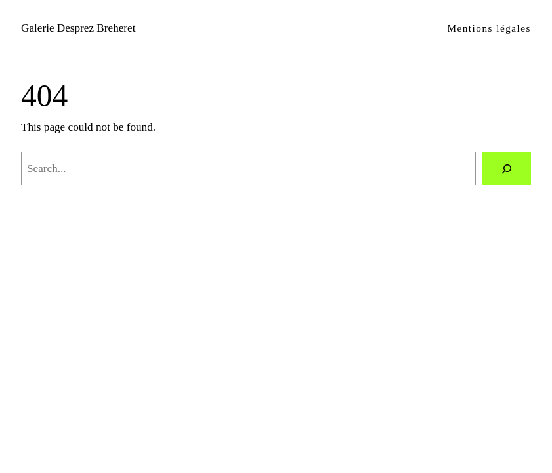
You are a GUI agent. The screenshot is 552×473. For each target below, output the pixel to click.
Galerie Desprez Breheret (78, 28)
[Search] (506, 168)
